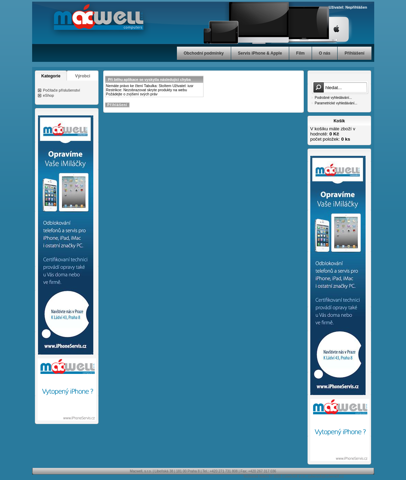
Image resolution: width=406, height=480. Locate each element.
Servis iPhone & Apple (260, 53)
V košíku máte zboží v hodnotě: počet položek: (332, 134)
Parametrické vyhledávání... (336, 103)
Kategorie (50, 76)
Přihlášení (354, 53)
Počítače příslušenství (61, 90)
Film (300, 53)
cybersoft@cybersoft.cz (326, 476)
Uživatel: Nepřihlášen (348, 7)
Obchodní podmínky (204, 53)
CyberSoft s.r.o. (294, 476)
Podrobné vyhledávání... (333, 98)
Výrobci (82, 76)
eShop (48, 95)
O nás (324, 53)
